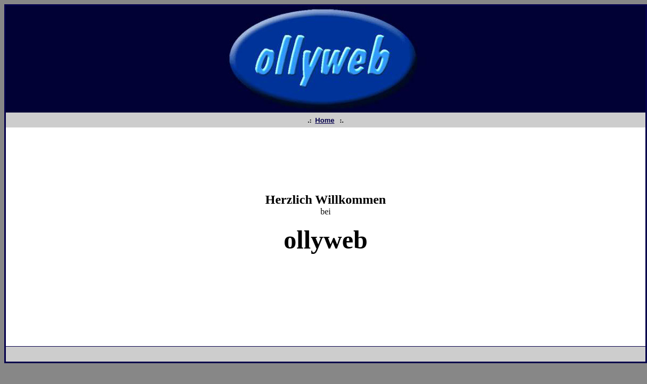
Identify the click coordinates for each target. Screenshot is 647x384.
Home (324, 120)
